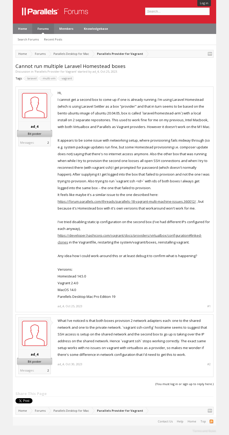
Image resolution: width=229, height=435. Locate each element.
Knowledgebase (96, 29)
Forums (43, 29)
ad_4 (95, 71)
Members (66, 29)
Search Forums (28, 39)
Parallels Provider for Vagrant (55, 71)
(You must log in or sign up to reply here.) (184, 384)
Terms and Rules (204, 430)
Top (203, 421)
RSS (211, 421)
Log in (204, 3)
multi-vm (48, 78)
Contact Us (165, 421)
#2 (209, 364)
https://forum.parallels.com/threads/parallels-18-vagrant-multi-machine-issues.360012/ (127, 201)
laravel (31, 78)
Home (22, 29)
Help (180, 421)
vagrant (66, 78)
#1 (209, 306)
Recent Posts (53, 39)
